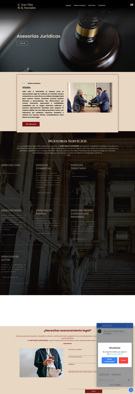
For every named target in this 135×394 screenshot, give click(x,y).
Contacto (101, 5)
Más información (31, 124)
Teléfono (93, 367)
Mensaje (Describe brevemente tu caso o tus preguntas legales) (93, 380)
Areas (22, 43)
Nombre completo (93, 352)
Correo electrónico (93, 359)
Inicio (68, 5)
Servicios (91, 5)
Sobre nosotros (80, 5)
